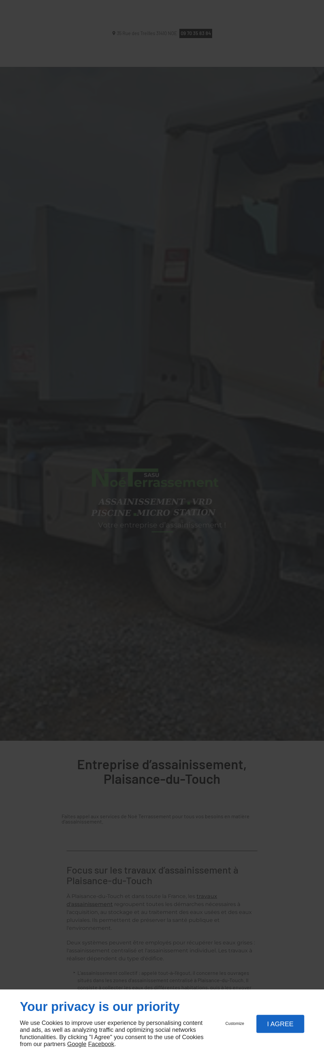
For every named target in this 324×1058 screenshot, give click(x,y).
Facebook (101, 1044)
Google (76, 1044)
